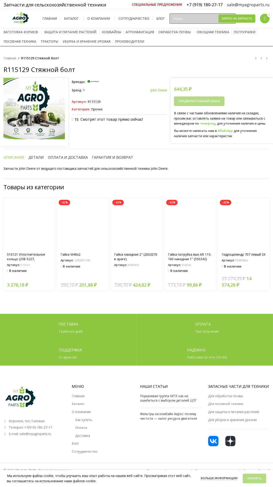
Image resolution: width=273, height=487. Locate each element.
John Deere (158, 90)
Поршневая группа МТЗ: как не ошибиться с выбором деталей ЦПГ (168, 398)
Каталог (78, 404)
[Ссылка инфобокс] (157, 4)
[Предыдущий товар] (256, 58)
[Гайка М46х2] (82, 223)
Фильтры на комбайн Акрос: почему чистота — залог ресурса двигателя (168, 416)
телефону (207, 123)
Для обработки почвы (225, 396)
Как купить (83, 420)
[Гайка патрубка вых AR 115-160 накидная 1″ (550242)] (190, 223)
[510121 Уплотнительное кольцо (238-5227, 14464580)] (29, 223)
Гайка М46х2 (70, 254)
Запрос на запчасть (237, 18)
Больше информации (219, 478)
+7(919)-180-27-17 (38, 427)
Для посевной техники (225, 404)
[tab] (13, 157)
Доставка (82, 435)
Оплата (81, 427)
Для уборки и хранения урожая (232, 420)
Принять (254, 478)
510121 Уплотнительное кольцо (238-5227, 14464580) (26, 258)
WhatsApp (225, 131)
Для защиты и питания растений (233, 412)
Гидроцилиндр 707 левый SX (243, 254)
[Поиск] (202, 18)
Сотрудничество (85, 451)
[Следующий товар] (267, 58)
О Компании (81, 412)
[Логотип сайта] (20, 18)
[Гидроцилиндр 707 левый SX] (244, 223)
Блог (75, 443)
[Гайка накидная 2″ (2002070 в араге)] (136, 223)
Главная (9, 58)
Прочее (97, 109)
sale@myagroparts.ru (35, 434)
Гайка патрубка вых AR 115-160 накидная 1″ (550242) (190, 256)
